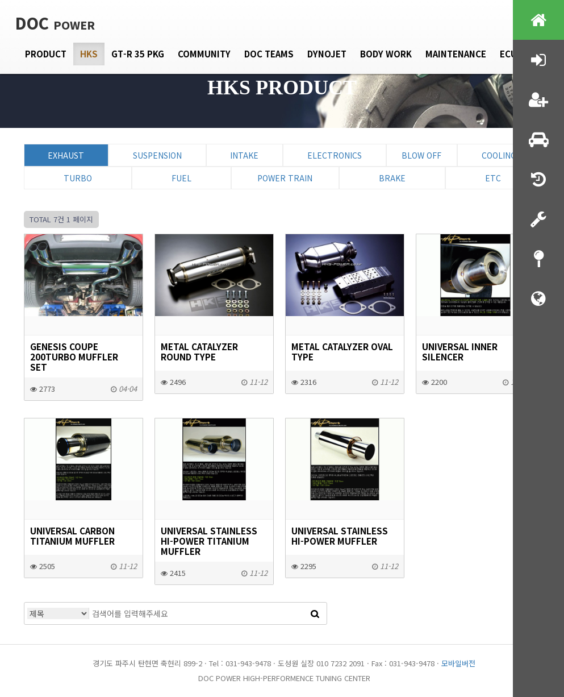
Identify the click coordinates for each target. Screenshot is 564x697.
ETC (493, 178)
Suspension (157, 155)
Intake (244, 155)
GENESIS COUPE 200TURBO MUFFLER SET (74, 356)
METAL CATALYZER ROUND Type (199, 351)
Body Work (386, 54)
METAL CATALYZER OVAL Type (342, 351)
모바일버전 (458, 663)
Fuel (181, 178)
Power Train (284, 178)
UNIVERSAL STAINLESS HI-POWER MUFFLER (339, 535)
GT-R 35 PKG (137, 54)
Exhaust (66, 155)
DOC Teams (269, 54)
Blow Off (421, 155)
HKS (89, 54)
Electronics (334, 155)
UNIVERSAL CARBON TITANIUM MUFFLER (72, 535)
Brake (392, 178)
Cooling (499, 155)
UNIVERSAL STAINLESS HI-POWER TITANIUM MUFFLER (209, 540)
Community (204, 54)
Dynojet (326, 54)
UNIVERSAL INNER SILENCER (460, 351)
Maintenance (455, 54)
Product (45, 54)
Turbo (78, 178)
